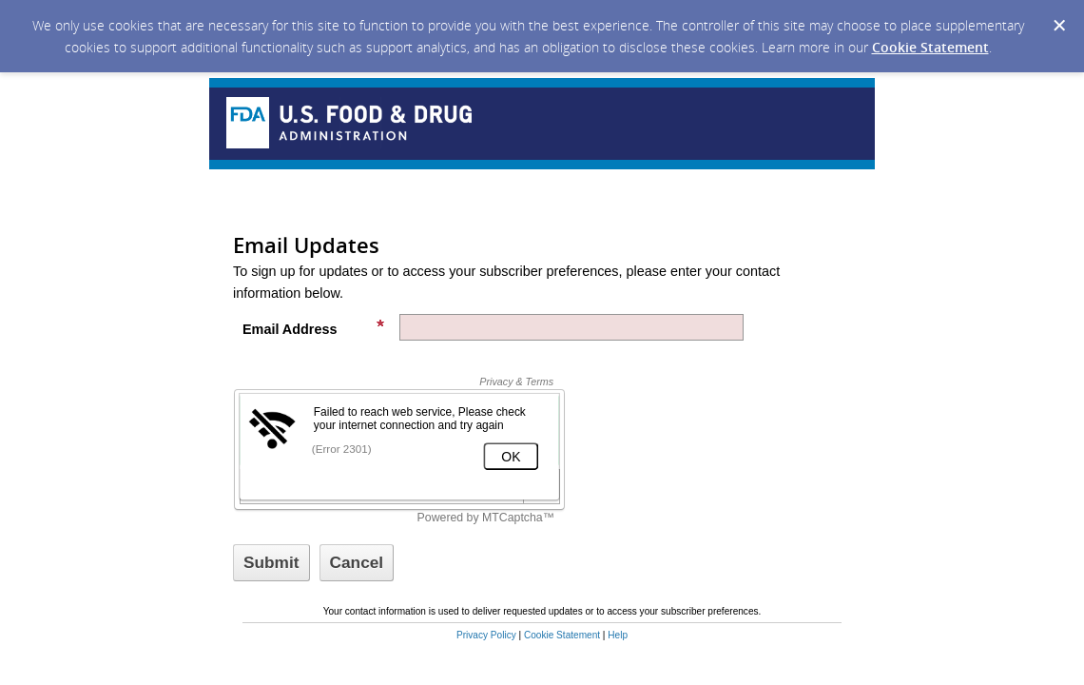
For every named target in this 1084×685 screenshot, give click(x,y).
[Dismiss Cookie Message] (1059, 25)
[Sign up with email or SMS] (271, 562)
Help (618, 635)
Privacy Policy (486, 635)
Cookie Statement (930, 47)
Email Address (313, 328)
